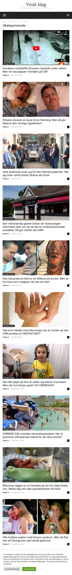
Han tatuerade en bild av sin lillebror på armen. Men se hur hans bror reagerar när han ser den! (36, 280)
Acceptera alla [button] (29, 569)
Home (5, 21)
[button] (68, 15)
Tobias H (6, 75)
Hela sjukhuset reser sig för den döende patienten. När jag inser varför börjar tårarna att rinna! (36, 173)
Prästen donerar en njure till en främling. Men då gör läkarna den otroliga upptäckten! (34, 121)
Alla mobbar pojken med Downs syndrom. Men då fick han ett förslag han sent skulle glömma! (35, 539)
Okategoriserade (16, 21)
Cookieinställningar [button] (12, 569)
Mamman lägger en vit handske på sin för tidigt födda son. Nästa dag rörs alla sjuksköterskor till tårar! (35, 487)
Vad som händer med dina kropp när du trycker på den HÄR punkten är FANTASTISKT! (35, 332)
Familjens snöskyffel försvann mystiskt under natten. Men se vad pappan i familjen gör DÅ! (35, 70)
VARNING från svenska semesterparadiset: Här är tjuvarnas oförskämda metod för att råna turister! (33, 435)
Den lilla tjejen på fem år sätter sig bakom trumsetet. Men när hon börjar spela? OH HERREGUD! (34, 383)
